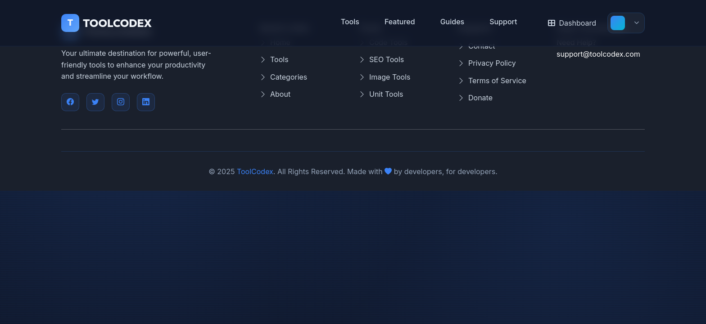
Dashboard (572, 22)
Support (503, 21)
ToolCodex (255, 171)
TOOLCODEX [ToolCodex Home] (106, 23)
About (274, 94)
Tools (350, 21)
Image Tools (384, 77)
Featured (400, 21)
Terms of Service (491, 81)
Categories (283, 77)
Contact (476, 46)
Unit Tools (380, 94)
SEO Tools (381, 60)
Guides (452, 21)
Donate (475, 98)
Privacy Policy (486, 63)
